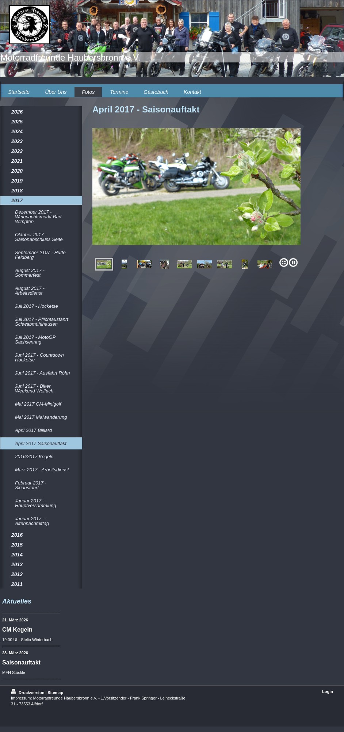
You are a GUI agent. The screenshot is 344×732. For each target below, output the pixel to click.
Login (327, 691)
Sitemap (55, 692)
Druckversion (28, 692)
